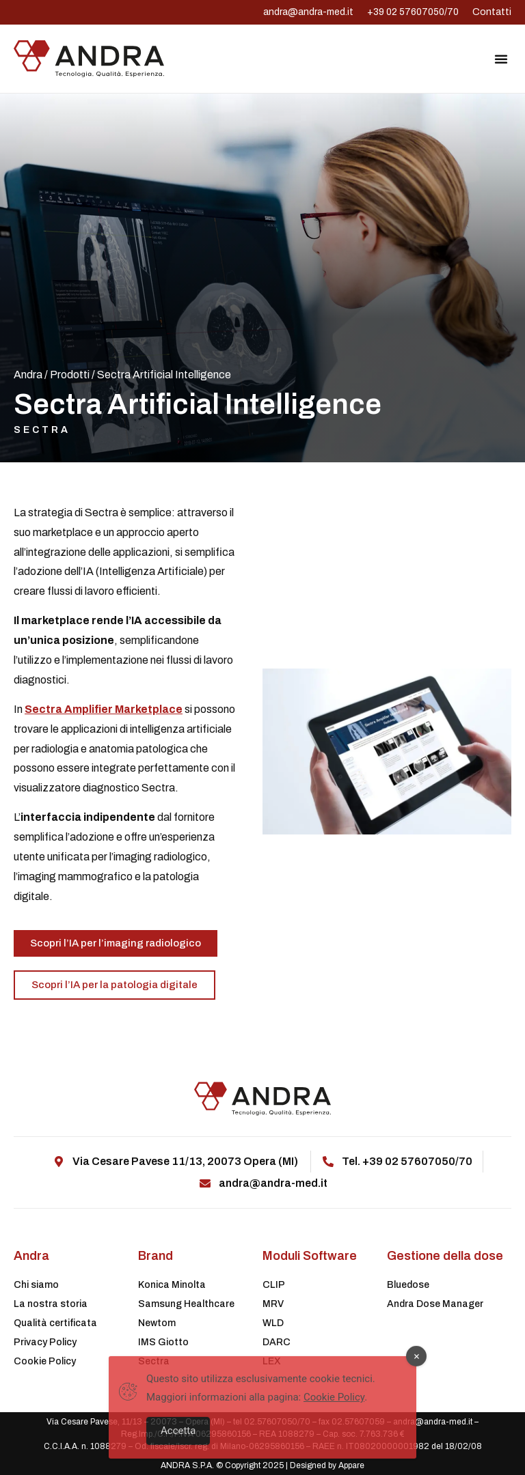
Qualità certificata (55, 1323)
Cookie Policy (45, 1361)
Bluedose (408, 1285)
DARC (276, 1342)
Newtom (157, 1323)
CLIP (273, 1285)
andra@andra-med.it (308, 12)
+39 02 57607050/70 (413, 12)
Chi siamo (36, 1285)
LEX (271, 1361)
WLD (273, 1323)
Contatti (491, 12)
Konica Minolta (172, 1285)
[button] (501, 58)
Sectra (42, 430)
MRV (273, 1304)
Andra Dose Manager (435, 1304)
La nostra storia (51, 1304)
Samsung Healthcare (186, 1304)
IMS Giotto (163, 1342)
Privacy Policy (45, 1342)
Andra (28, 374)
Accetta (178, 1444)
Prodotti (70, 374)
